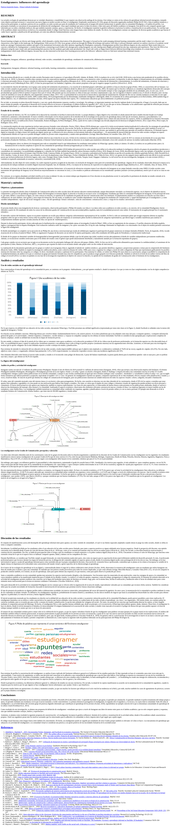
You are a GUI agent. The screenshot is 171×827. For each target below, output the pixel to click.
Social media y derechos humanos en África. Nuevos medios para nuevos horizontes (46, 738)
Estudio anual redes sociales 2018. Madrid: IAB (39, 775)
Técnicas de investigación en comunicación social (48, 771)
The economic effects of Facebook (69, 787)
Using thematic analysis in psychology (38, 746)
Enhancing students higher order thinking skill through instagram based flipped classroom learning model (73, 810)
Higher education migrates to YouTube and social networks (39, 773)
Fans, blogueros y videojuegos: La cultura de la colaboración (40, 781)
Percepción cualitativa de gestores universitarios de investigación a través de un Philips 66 (67, 791)
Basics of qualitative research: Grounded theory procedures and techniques (55, 808)
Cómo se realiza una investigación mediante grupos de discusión (40, 777)
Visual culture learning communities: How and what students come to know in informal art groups (89, 767)
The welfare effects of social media (60, 734)
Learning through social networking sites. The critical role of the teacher (53, 752)
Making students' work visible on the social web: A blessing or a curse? (70, 824)
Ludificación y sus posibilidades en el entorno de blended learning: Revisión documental (93, 816)
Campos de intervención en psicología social (36, 765)
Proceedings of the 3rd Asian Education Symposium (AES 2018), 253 (141, 810)
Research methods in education (46, 759)
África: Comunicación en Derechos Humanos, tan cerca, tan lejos (132, 738)
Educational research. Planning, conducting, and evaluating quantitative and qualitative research (55, 761)
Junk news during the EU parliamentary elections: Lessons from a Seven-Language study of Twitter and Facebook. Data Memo (90, 785)
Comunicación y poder (30, 757)
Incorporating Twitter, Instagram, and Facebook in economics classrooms (53, 732)
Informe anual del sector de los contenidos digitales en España (45, 789)
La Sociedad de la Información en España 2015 (46, 822)
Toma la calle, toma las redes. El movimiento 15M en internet (44, 753)
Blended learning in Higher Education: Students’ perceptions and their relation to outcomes (84, 783)
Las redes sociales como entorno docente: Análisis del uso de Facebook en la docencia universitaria (59, 818)
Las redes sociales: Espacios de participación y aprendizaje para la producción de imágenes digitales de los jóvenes (88, 736)
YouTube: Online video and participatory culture (42, 748)
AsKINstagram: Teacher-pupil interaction (53, 779)
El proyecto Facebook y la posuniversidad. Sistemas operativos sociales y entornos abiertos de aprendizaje (71, 797)
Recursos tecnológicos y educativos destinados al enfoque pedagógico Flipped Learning (71, 806)
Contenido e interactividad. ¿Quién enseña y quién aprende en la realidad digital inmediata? (68, 750)
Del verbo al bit (111, 791)
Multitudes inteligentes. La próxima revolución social (39, 799)
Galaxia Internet (28, 755)
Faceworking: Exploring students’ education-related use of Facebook (43, 805)
